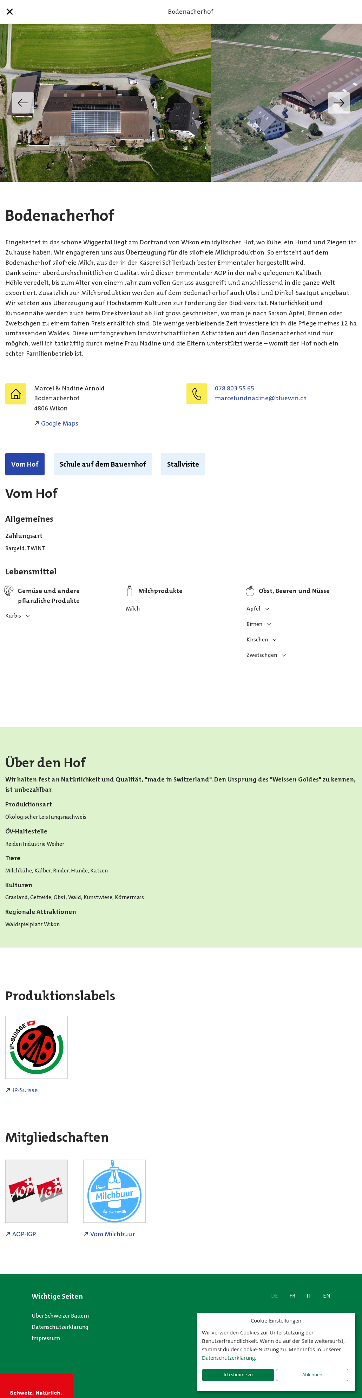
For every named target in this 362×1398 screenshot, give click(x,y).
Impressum (46, 1338)
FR (292, 1295)
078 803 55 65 (234, 388)
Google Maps (59, 423)
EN (326, 1295)
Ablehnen (312, 1375)
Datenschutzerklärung (60, 1327)
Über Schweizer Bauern (60, 1315)
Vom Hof (25, 464)
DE (274, 1295)
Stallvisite (183, 464)
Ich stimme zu (238, 1375)
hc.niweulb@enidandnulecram (261, 398)
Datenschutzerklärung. (229, 1357)
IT (309, 1295)
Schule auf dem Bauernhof (103, 464)
